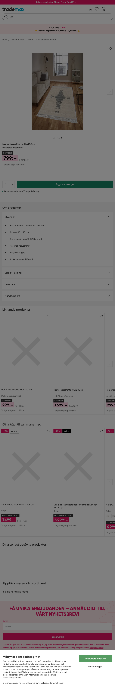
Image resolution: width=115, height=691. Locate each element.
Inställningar (95, 666)
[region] (57, 670)
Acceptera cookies (95, 658)
